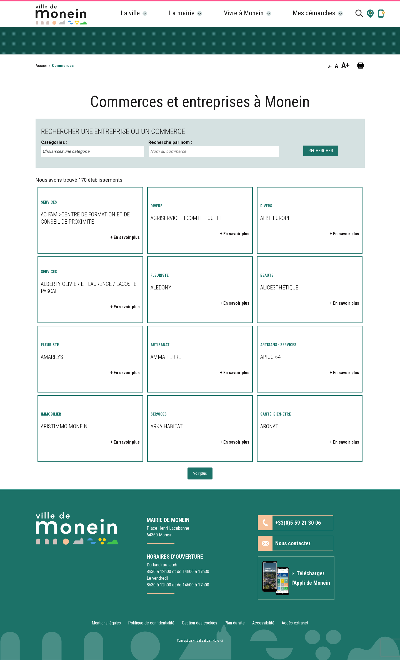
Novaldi (217, 640)
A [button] (336, 65)
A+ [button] (345, 65)
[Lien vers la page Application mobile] (381, 13)
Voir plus (200, 473)
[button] (370, 13)
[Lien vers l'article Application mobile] (296, 578)
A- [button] (330, 67)
